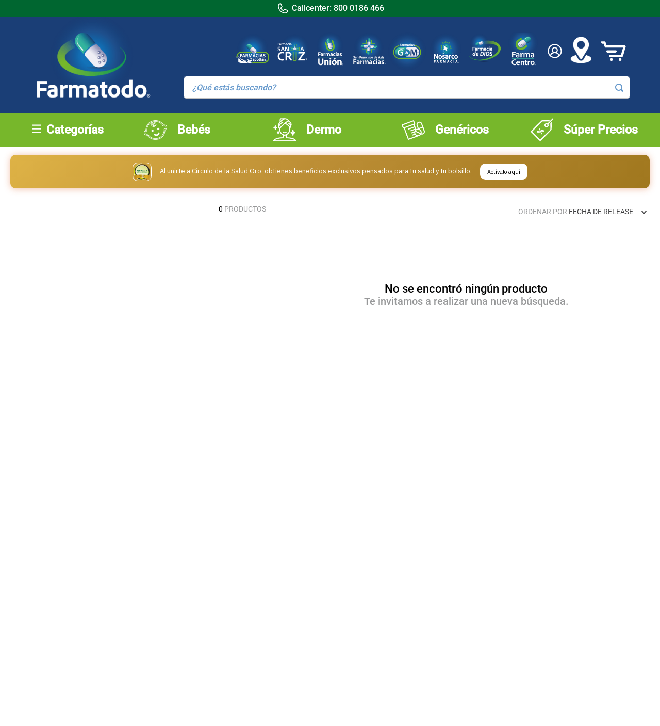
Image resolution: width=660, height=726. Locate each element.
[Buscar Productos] (619, 87)
